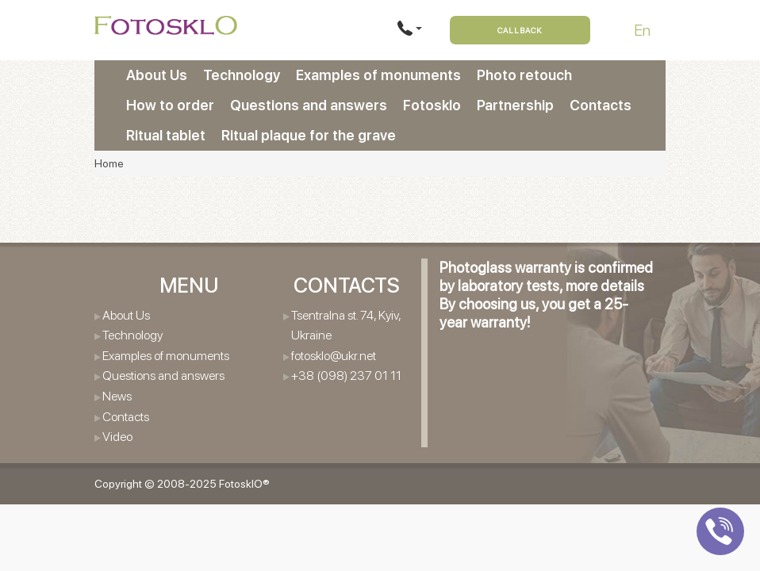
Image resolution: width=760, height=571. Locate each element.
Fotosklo (432, 105)
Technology (241, 75)
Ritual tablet (165, 135)
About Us (156, 75)
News (117, 396)
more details (605, 286)
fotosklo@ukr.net (333, 355)
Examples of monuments (378, 75)
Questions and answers (308, 105)
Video (117, 436)
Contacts (600, 105)
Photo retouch (524, 75)
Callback (520, 30)
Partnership (515, 105)
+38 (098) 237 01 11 (346, 375)
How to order (170, 105)
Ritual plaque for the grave (308, 135)
